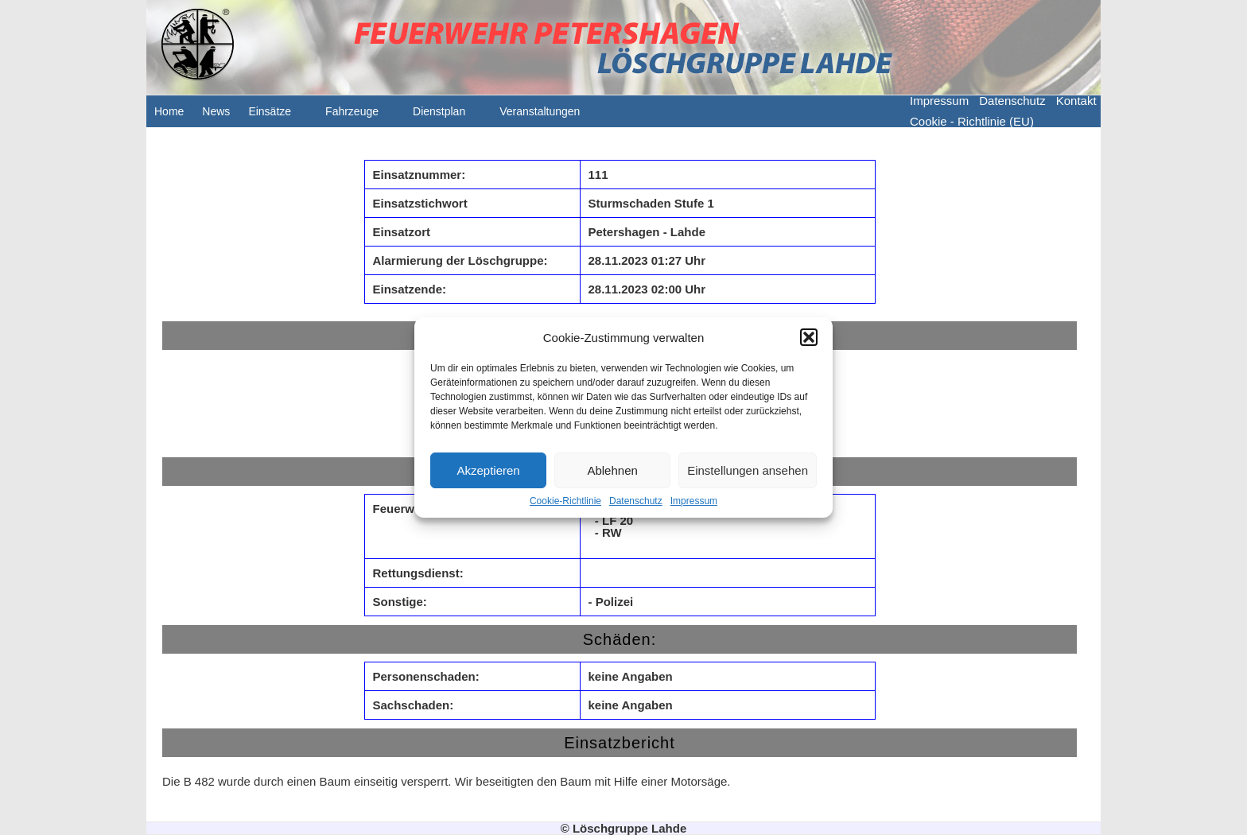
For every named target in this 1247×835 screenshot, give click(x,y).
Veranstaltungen (547, 116)
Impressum (693, 501)
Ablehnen (612, 470)
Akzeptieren (487, 470)
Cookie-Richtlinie (565, 501)
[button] (809, 337)
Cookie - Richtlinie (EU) (972, 121)
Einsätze (277, 116)
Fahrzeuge (359, 116)
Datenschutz (635, 501)
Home (169, 111)
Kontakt (1076, 100)
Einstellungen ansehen (747, 470)
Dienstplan (447, 116)
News (216, 111)
